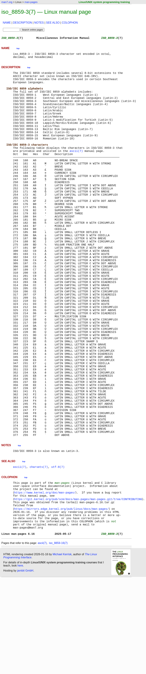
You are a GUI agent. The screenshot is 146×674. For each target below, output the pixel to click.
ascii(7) (76, 171)
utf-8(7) (58, 551)
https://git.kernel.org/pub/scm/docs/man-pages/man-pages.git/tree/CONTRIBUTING (79, 587)
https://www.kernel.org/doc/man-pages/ (45, 579)
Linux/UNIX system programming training (104, 2)
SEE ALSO (53, 22)
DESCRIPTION (22, 22)
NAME (7, 22)
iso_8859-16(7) (58, 638)
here (20, 660)
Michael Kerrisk (62, 649)
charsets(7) (39, 551)
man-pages (30, 2)
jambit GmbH (25, 665)
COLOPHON (70, 22)
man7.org (6, 2)
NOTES (39, 22)
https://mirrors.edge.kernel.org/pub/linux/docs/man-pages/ (62, 598)
